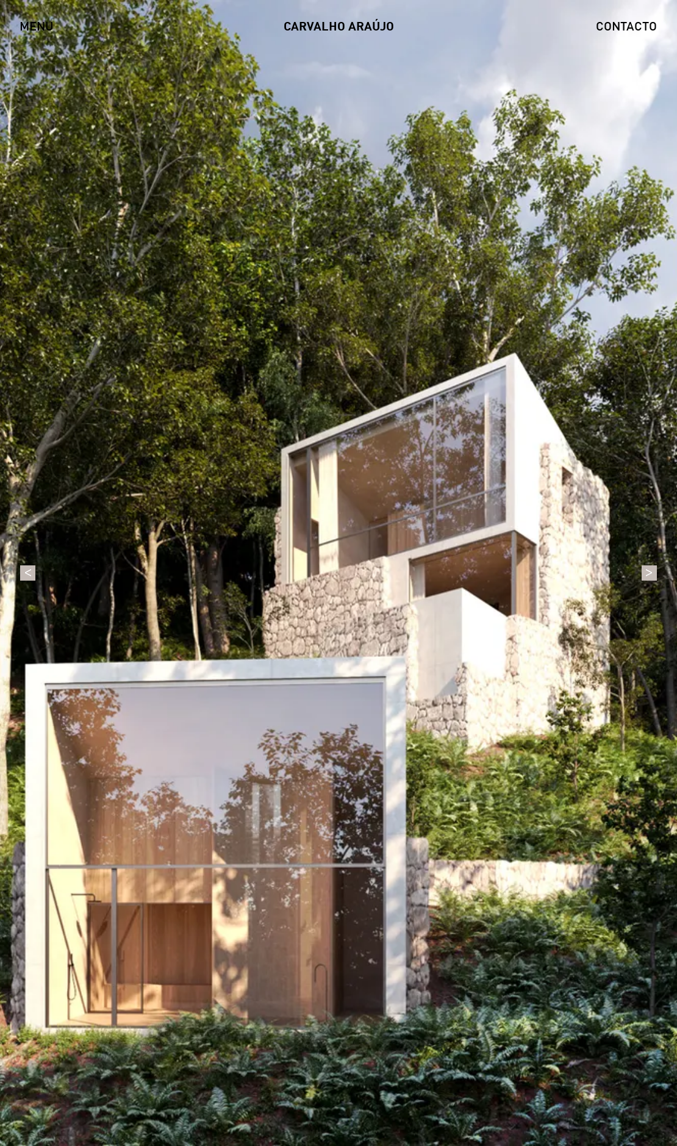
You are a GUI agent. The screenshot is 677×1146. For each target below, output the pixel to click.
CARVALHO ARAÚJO (339, 27)
